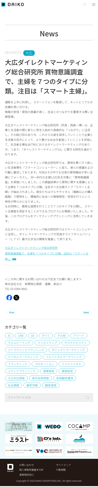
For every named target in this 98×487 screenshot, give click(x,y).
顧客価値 (51, 385)
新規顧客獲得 (65, 378)
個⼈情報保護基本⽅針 (31, 470)
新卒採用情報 (41, 378)
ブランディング (18, 364)
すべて (46, 336)
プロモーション (45, 364)
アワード (79, 336)
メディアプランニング (22, 371)
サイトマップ (63, 465)
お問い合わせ (26, 465)
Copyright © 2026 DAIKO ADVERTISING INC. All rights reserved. (49, 481)
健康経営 (68, 371)
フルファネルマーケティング (64, 357)
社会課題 (13, 385)
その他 (62, 336)
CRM (20, 336)
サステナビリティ (76, 343)
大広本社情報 (16, 378)
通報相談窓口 (26, 475)
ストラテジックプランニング (26, 350)
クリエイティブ (48, 343)
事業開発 (49, 371)
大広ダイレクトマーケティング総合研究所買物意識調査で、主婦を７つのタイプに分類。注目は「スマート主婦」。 (47, 253)
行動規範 (61, 470)
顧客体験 (32, 385)
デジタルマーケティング (23, 357)
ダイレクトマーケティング (69, 350)
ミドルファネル (72, 364)
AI (9, 336)
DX (33, 336)
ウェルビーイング (19, 343)
